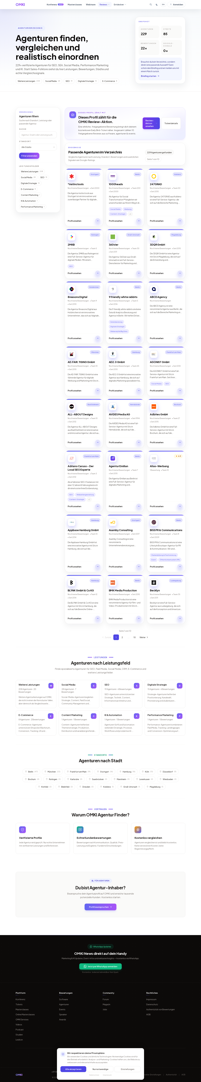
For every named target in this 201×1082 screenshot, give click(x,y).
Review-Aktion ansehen (151, 123)
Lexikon (19, 1039)
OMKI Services (22, 1019)
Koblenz (107, 786)
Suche (22, 129)
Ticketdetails (171, 123)
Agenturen (64, 1004)
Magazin (106, 1004)
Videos (19, 1024)
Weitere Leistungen (32, 171)
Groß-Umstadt (130, 786)
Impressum (151, 999)
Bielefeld (65, 786)
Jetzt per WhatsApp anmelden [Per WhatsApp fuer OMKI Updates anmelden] (100, 966)
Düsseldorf (167, 771)
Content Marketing (30, 195)
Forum (106, 999)
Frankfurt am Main (78, 771)
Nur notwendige (100, 1069)
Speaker (63, 1014)
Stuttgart (105, 771)
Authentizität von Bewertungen (160, 1009)
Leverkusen (144, 779)
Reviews (105, 4)
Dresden (86, 786)
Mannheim (121, 779)
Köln (147, 771)
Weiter (144, 637)
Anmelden (176, 4)
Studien (19, 1034)
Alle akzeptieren (73, 1069)
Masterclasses (75, 4)
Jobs (105, 1009)
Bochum (32, 779)
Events (62, 1009)
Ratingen (53, 779)
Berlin (31, 771)
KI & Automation (29, 201)
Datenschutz (152, 1004)
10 (134, 637)
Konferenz (55, 4)
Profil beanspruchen (100, 907)
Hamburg (127, 771)
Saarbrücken (98, 779)
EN (163, 4)
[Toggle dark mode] (156, 4)
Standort (25, 141)
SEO (43, 177)
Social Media (28, 177)
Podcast (20, 1029)
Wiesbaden (167, 779)
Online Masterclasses (25, 1014)
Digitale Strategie (30, 183)
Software (63, 999)
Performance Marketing (32, 206)
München (52, 771)
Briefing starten (150, 76)
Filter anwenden (29, 155)
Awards (62, 1019)
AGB (148, 1014)
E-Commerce (28, 189)
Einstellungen (127, 1069)
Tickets (19, 1004)
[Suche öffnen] (150, 4)
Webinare (90, 4)
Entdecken (120, 4)
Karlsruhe (74, 779)
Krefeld (45, 786)
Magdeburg (154, 786)
